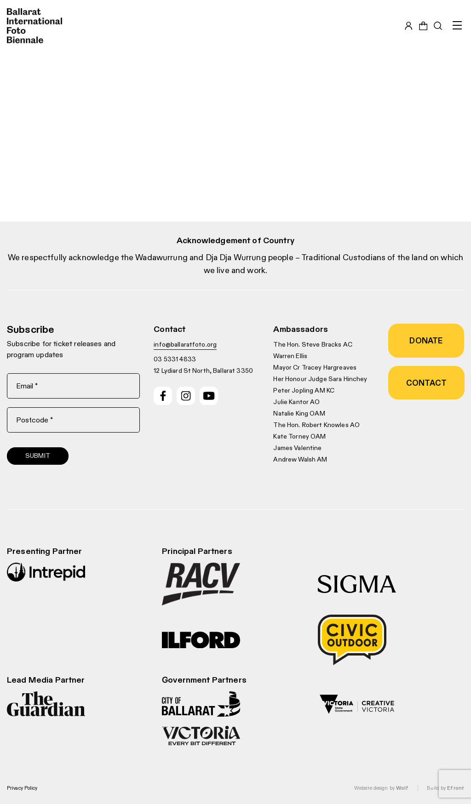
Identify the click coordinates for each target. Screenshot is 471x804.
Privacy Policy (22, 788)
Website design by (381, 788)
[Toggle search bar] (438, 26)
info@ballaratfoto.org (185, 344)
